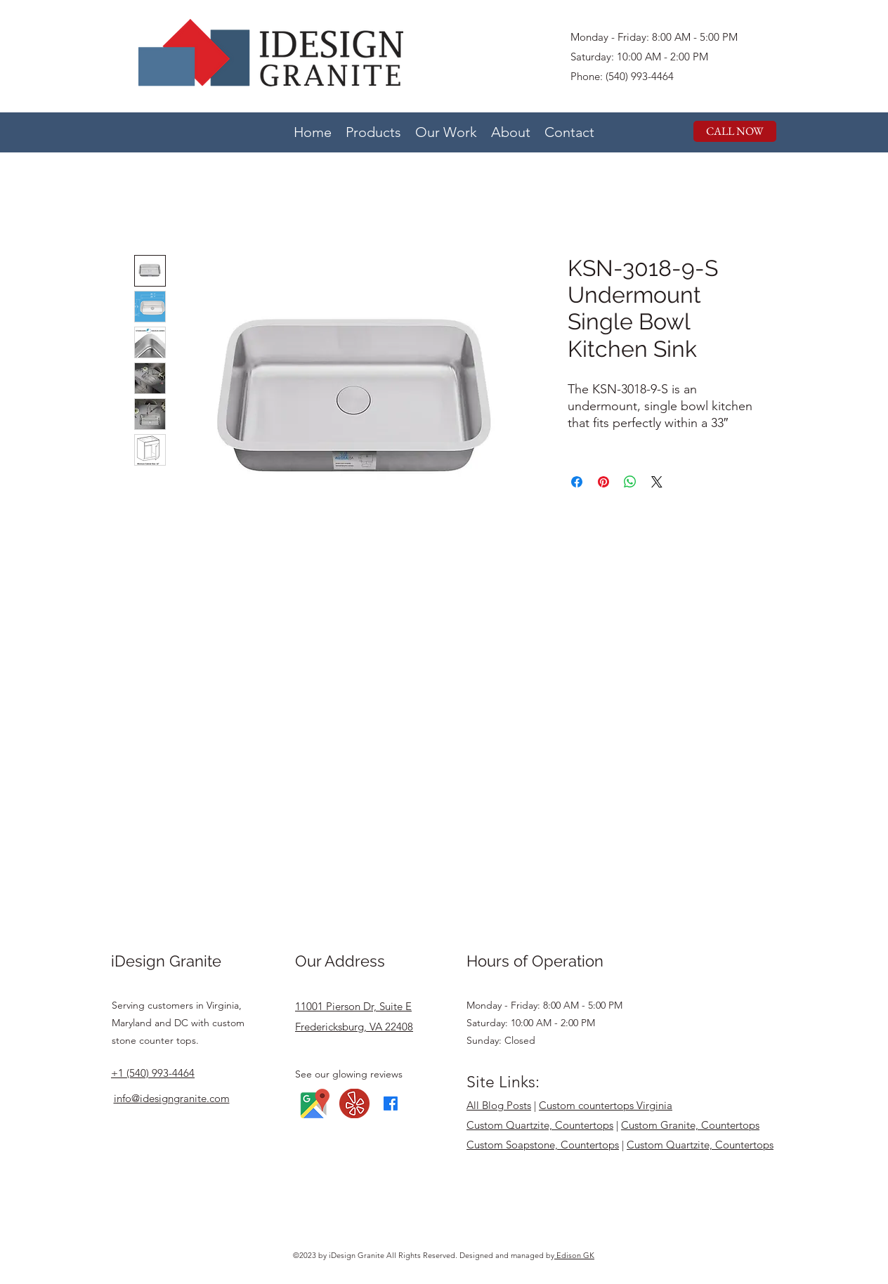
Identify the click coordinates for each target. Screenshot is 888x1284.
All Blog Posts (498, 1105)
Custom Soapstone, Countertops (542, 1144)
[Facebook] (391, 1103)
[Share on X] (656, 481)
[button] (373, 130)
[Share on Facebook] (576, 481)
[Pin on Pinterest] (603, 481)
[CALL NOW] (734, 131)
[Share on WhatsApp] (630, 481)
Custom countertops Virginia (605, 1105)
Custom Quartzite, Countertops (539, 1125)
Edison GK (574, 1255)
